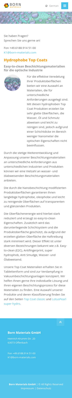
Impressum (27, 388)
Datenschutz (44, 388)
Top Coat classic (34, 299)
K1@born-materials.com (20, 52)
